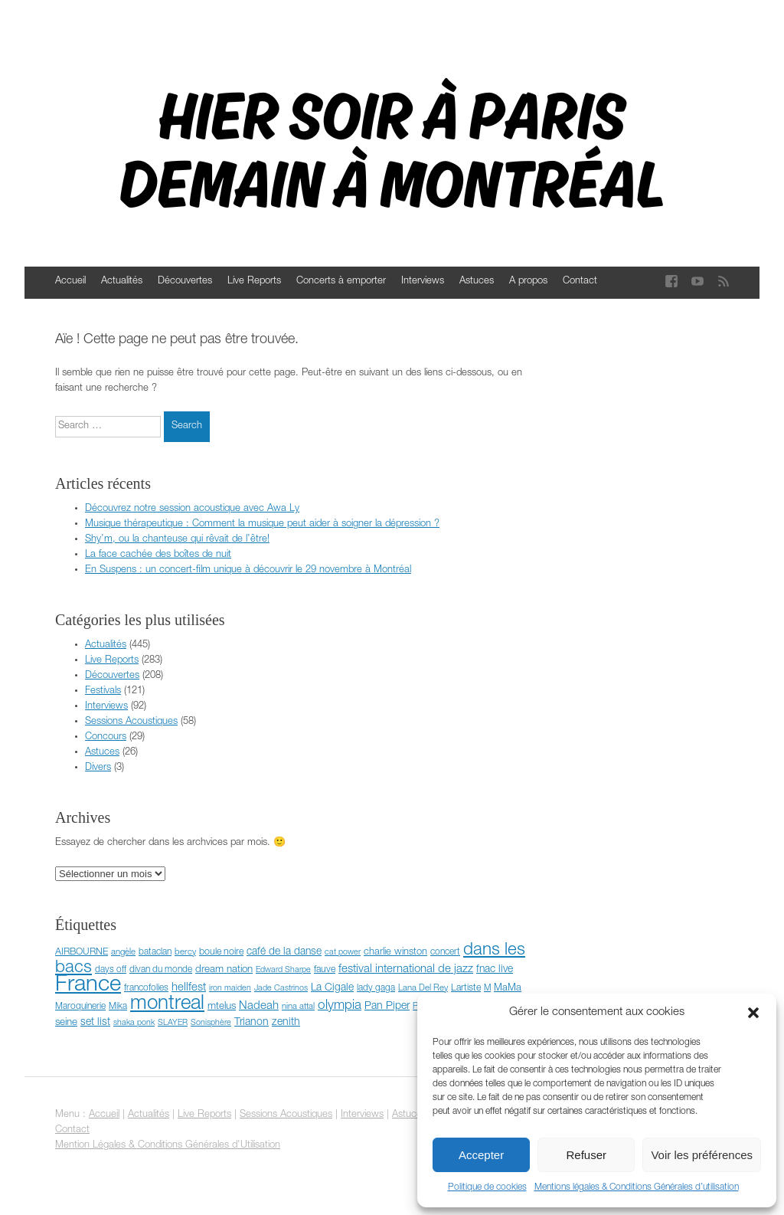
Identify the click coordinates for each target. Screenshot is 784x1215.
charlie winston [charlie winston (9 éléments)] (395, 953)
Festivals (103, 691)
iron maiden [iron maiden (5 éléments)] (230, 988)
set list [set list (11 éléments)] (95, 1022)
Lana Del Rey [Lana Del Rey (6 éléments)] (423, 988)
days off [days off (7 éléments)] (110, 969)
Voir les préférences (702, 1154)
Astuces (476, 282)
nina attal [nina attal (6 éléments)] (298, 1007)
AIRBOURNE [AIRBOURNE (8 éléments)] (81, 953)
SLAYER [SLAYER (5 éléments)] (173, 1023)
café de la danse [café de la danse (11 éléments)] (284, 952)
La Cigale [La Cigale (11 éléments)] (332, 988)
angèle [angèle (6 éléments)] (123, 952)
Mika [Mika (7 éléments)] (118, 1006)
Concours (105, 737)
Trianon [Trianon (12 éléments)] (251, 1022)
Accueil (70, 282)
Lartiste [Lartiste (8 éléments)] (466, 989)
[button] (753, 1012)
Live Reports (254, 282)
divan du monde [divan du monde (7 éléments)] (160, 969)
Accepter (481, 1154)
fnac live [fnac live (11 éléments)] (494, 969)
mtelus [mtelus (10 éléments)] (221, 1006)
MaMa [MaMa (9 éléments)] (507, 989)
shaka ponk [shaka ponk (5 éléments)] (134, 1023)
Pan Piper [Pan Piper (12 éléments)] (387, 1006)
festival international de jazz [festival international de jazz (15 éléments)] (405, 969)
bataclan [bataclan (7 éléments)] (155, 952)
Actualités (121, 282)
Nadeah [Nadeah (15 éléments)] (259, 1006)
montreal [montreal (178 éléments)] (167, 1004)
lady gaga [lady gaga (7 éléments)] (376, 988)
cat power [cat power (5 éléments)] (343, 952)
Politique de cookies (487, 1187)
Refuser (587, 1154)
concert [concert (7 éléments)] (445, 952)
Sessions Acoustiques (131, 722)
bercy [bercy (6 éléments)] (185, 952)
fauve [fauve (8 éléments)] (324, 970)
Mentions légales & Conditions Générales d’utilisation (636, 1187)
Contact (580, 282)
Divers (98, 768)
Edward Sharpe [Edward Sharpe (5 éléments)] (283, 970)
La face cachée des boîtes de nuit (158, 555)
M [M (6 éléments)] (487, 988)
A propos (528, 282)
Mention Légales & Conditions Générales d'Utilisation (167, 1146)
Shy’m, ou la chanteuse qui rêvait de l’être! (177, 540)
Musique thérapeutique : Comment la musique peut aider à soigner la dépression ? (262, 524)
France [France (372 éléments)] (88, 985)
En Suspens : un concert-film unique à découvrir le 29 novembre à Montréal (248, 570)
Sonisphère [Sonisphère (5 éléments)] (211, 1023)
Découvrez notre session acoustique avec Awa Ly (192, 509)
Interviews (422, 282)
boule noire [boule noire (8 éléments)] (221, 953)
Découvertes (185, 282)
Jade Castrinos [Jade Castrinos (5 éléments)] (281, 988)
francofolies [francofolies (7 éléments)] (146, 988)
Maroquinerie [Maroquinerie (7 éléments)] (80, 1006)
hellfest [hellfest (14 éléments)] (189, 988)
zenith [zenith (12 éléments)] (286, 1022)
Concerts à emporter (341, 282)
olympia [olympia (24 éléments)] (339, 1006)
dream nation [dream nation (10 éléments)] (224, 969)
